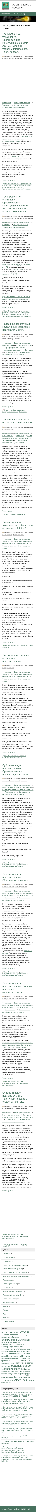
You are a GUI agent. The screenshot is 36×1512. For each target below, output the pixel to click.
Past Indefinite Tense (11, 1332)
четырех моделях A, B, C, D (13, 156)
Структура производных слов (14, 348)
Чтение (5, 1306)
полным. (5, 953)
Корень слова (19, 1347)
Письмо (6, 1310)
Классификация (7, 1347)
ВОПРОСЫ (9, 1337)
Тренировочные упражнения (23, 58)
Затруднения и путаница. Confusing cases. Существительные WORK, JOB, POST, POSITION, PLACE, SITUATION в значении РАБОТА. (17, 1458)
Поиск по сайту (19, 14)
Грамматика (8, 56)
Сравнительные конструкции (19, 313)
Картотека (20, 1345)
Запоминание (9, 1339)
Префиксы (14, 1358)
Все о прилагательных (22, 103)
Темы (5, 1317)
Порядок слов (17, 1356)
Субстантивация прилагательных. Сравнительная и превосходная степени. (15, 770)
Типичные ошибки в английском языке (16, 1276)
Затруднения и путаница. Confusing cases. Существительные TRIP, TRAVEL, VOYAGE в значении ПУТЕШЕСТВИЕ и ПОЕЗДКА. (17, 1394)
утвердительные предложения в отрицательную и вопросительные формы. (17, 139)
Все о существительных (10, 787)
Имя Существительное (12, 863)
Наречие (11, 1351)
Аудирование (7, 1314)
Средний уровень (18, 185)
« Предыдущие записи (10, 1245)
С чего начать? (7, 535)
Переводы (6, 1287)
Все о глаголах (7, 345)
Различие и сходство (24, 1363)
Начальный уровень (22, 1351)
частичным (28, 951)
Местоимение (7, 1349)
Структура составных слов (11, 350)
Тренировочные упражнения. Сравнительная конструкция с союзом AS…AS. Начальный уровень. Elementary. (15, 204)
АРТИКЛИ (20, 1335)
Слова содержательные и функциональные (17, 790)
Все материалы (8, 1321)
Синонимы (4, 1366)
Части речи (6, 105)
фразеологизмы (6, 1382)
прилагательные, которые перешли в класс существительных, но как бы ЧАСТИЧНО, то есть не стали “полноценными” (17, 1045)
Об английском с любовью (10, 1509)
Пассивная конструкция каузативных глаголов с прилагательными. (16, 326)
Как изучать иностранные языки (23, 56)
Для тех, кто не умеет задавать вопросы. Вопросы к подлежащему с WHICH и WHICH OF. (17, 1430)
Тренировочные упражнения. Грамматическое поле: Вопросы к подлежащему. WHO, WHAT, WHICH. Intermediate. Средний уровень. (14, 1449)
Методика (19, 1349)
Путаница (25, 1361)
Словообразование (20, 781)
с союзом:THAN (17, 269)
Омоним (3, 1356)
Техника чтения (8, 1302)
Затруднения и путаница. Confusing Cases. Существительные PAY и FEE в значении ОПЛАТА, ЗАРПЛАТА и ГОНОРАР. (17, 1416)
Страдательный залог (24, 345)
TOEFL (25, 1332)
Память (10, 1356)
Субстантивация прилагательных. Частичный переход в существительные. (14, 1097)
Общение (26, 1354)
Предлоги (25, 1356)
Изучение (23, 1340)
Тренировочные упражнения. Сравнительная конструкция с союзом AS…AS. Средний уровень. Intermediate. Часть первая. (15, 42)
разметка (31, 1380)
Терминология (10, 352)
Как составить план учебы (12, 1269)
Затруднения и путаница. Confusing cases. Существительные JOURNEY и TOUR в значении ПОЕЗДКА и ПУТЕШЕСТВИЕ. (17, 1401)
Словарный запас (8, 58)
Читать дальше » (8, 180)
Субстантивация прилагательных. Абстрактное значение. (15, 877)
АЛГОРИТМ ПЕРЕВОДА (9, 1335)
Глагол (6, 410)
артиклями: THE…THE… (11, 274)
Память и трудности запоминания (13, 336)
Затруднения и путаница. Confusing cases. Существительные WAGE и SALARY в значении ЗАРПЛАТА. (17, 1423)
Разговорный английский (12, 1295)
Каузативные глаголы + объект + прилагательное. (17, 421)
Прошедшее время (15, 1361)
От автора (6, 1254)
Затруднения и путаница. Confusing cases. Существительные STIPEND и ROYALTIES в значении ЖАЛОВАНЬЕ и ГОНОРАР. (17, 1408)
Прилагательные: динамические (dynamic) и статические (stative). (17, 525)
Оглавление (6, 14)
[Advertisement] (18, 81)
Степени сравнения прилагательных (16, 186)
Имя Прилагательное (11, 184)
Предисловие (8, 1257)
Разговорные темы (7, 1363)
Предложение (5, 1358)
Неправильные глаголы (11, 1354)
